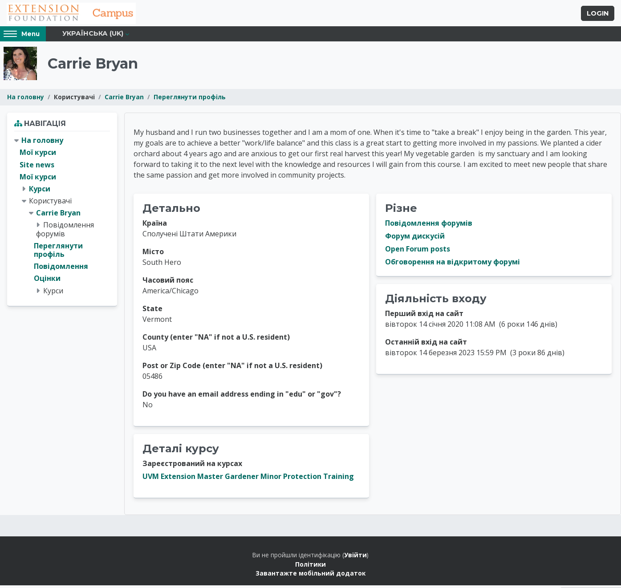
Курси (39, 191)
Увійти (355, 558)
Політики (310, 567)
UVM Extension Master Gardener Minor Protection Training (248, 479)
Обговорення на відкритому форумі (452, 265)
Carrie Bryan (124, 100)
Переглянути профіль (190, 100)
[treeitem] (62, 218)
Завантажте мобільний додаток (310, 576)
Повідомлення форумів (428, 226)
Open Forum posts (417, 252)
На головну (25, 100)
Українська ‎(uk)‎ (92, 36)
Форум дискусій (415, 239)
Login (598, 15)
